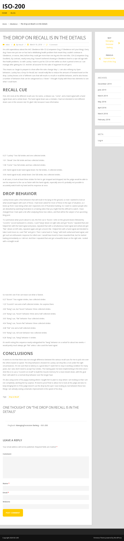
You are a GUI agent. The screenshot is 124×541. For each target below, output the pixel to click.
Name (6, 483)
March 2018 (103, 113)
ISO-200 (13, 6)
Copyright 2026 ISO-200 (10, 538)
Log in (100, 140)
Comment (7, 454)
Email (6, 492)
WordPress (118, 538)
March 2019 (103, 95)
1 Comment (53, 45)
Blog (13, 13)
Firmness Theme (99, 538)
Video (8, 45)
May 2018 (102, 101)
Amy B (21, 45)
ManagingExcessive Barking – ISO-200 (32, 425)
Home (4, 13)
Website (6, 502)
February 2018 (104, 119)
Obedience (14, 24)
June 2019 (102, 89)
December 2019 (105, 84)
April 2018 (102, 107)
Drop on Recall (14, 397)
